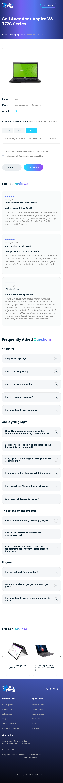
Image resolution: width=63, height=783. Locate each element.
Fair (19, 130)
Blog (4, 719)
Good (31, 130)
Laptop (16, 35)
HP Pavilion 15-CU (12, 289)
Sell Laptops (7, 714)
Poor (7, 130)
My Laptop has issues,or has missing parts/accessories (31, 151)
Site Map (35, 728)
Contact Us (7, 709)
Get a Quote (7, 705)
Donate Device (38, 714)
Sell (10, 35)
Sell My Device (38, 709)
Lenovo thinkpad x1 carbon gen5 (18, 246)
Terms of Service (9, 723)
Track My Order (38, 705)
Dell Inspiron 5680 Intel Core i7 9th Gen (21, 203)
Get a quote (48, 5)
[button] (60, 656)
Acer (23, 35)
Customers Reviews (10, 728)
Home (4, 35)
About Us (36, 719)
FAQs (34, 723)
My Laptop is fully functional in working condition (31, 156)
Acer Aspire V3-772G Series (43, 121)
